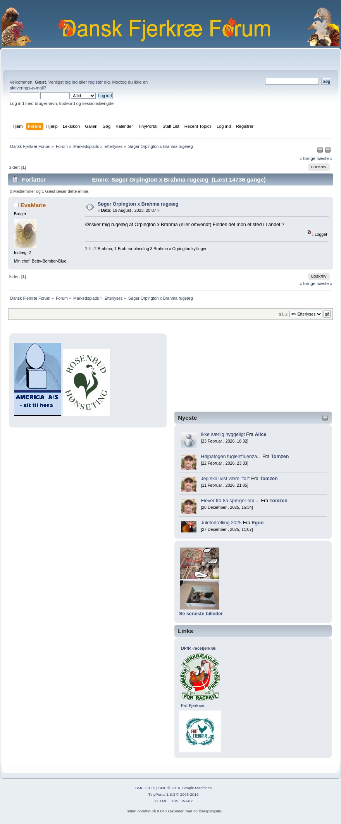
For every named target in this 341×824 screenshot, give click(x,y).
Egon (257, 522)
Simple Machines (197, 788)
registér (95, 82)
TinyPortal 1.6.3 (161, 794)
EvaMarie (33, 205)
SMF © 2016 (169, 788)
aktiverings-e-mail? (28, 88)
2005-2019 (189, 794)
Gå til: (283, 314)
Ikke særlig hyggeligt (223, 434)
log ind (71, 82)
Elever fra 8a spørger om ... (230, 500)
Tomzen (280, 456)
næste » (324, 158)
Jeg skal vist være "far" (225, 478)
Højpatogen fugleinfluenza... (231, 456)
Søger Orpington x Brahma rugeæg (138, 204)
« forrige (307, 158)
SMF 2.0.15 (145, 788)
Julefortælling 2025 (221, 522)
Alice (260, 434)
